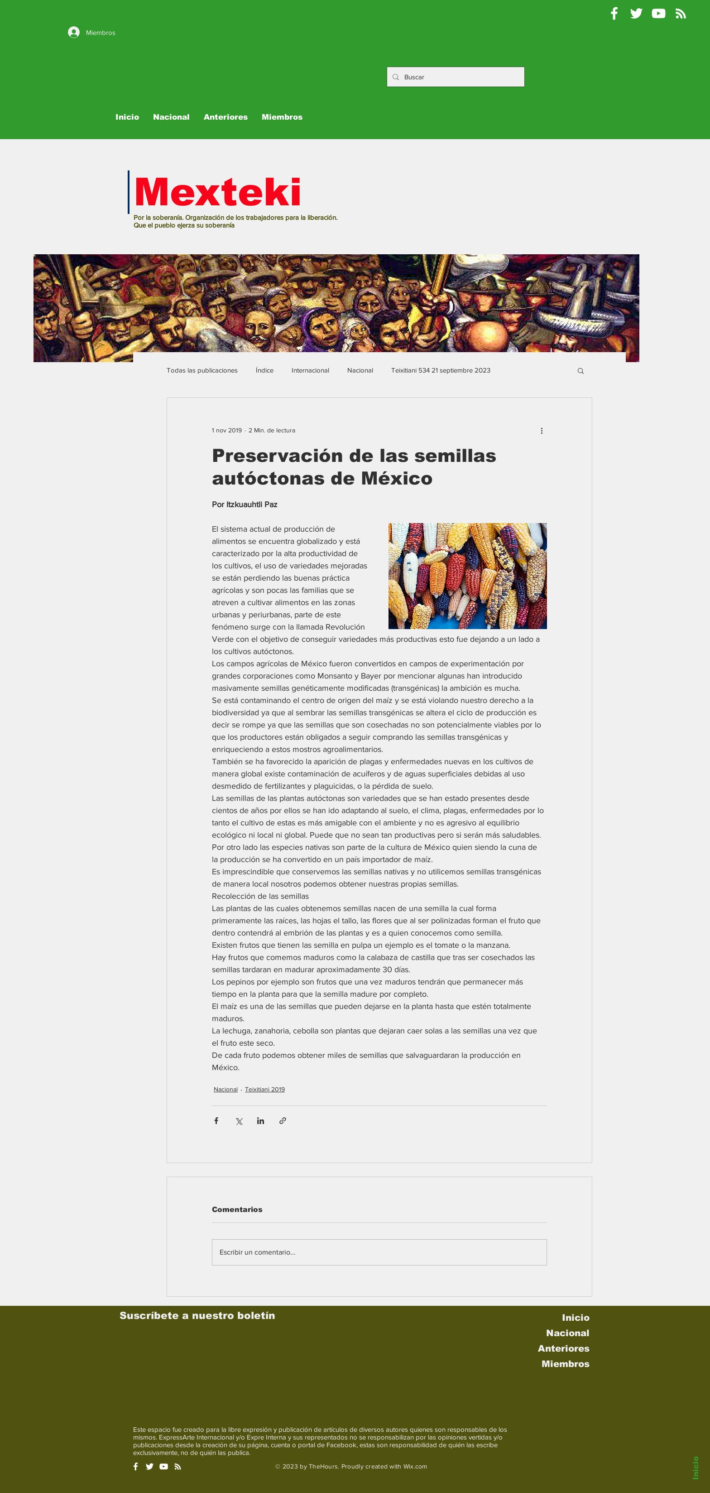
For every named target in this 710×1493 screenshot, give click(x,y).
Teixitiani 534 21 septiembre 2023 (440, 370)
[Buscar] (454, 77)
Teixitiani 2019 (265, 1089)
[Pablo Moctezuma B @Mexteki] (636, 13)
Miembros (566, 1364)
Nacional (360, 370)
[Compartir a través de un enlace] (282, 1120)
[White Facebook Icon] (135, 1466)
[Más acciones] (541, 430)
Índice (264, 370)
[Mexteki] (614, 13)
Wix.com (415, 1466)
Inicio (695, 1468)
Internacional (310, 370)
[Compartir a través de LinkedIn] (260, 1120)
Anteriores (564, 1348)
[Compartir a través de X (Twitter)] (238, 1120)
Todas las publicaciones (202, 370)
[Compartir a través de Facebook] (216, 1120)
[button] (580, 370)
